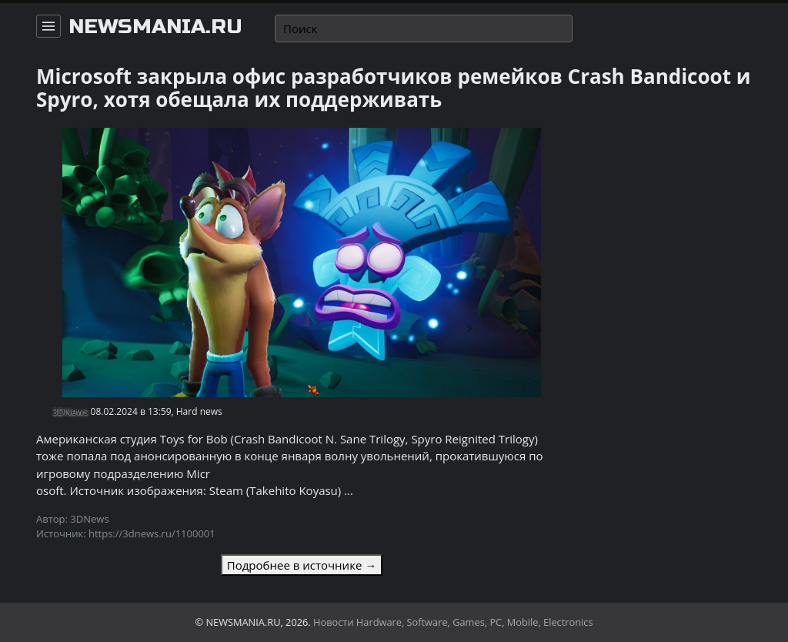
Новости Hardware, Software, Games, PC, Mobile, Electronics (453, 622)
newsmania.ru (155, 27)
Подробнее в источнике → (301, 565)
